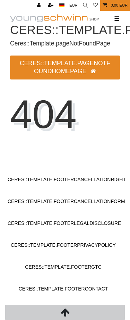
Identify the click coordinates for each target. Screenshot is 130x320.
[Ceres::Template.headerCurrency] (73, 5)
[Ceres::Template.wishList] (95, 5)
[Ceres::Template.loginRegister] (51, 5)
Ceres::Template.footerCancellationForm (66, 201)
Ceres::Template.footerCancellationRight (67, 179)
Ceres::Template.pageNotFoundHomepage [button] (65, 67)
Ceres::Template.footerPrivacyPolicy (63, 245)
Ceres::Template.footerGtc (63, 267)
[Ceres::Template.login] (39, 5)
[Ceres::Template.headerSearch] (85, 5)
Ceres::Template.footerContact (63, 289)
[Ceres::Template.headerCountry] (62, 5)
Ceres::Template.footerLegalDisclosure (64, 223)
